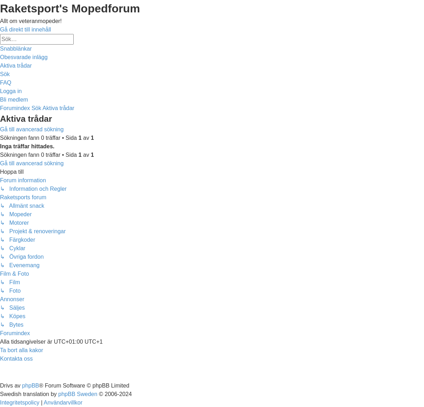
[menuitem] (23, 57)
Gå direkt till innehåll (25, 30)
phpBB (30, 386)
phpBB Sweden (77, 394)
